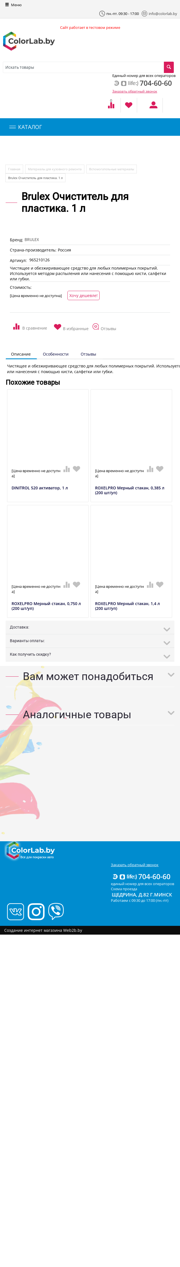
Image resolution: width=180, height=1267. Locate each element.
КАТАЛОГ (25, 127)
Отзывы (88, 354)
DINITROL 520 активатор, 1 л (40, 488)
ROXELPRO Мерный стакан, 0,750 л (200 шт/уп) (46, 606)
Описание (21, 354)
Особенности (56, 354)
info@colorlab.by (159, 13)
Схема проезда (124, 888)
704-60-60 (141, 876)
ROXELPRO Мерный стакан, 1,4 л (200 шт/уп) (127, 606)
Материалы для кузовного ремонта (55, 169)
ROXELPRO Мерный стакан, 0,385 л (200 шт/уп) (129, 490)
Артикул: (18, 260)
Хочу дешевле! (83, 295)
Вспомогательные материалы (111, 169)
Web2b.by (72, 930)
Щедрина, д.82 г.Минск (142, 894)
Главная (14, 169)
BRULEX (32, 239)
